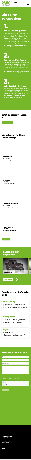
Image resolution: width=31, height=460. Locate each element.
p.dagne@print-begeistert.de (9, 231)
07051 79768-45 (6, 443)
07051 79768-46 (6, 229)
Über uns (6, 239)
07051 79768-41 (6, 159)
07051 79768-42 (6, 182)
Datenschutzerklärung (6, 451)
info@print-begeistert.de (20, 2)
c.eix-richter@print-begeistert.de (10, 207)
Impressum (4, 453)
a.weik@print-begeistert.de (9, 160)
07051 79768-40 (22, 4)
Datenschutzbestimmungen (13, 377)
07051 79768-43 (6, 206)
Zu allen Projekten (8, 280)
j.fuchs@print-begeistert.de (9, 184)
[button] (16, 280)
